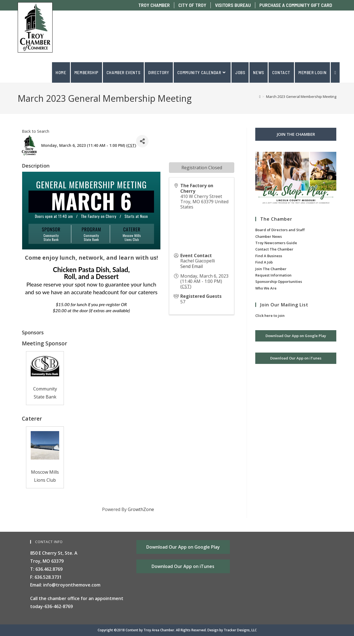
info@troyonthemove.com (71, 585)
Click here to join (270, 315)
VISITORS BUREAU (233, 5)
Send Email (191, 266)
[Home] (260, 96)
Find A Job (264, 262)
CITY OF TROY (192, 5)
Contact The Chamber (274, 249)
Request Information (273, 275)
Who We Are (266, 288)
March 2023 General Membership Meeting (301, 96)
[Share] (142, 141)
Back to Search (35, 131)
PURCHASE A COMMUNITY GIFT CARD (295, 5)
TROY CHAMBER (154, 5)
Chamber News (268, 236)
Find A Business (268, 255)
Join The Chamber (271, 268)
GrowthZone (141, 509)
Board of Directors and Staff (279, 229)
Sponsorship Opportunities (278, 281)
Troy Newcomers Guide (276, 242)
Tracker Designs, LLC (240, 630)
